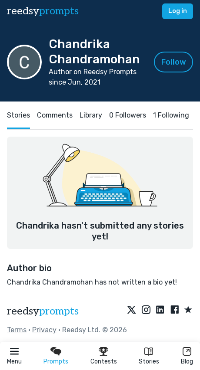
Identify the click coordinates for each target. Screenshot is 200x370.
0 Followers (127, 115)
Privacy (44, 330)
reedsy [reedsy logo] (43, 11)
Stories (149, 361)
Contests (103, 361)
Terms (17, 330)
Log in (177, 11)
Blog (187, 361)
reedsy (43, 311)
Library (91, 115)
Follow (173, 62)
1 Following (171, 115)
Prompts (55, 361)
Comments (55, 115)
